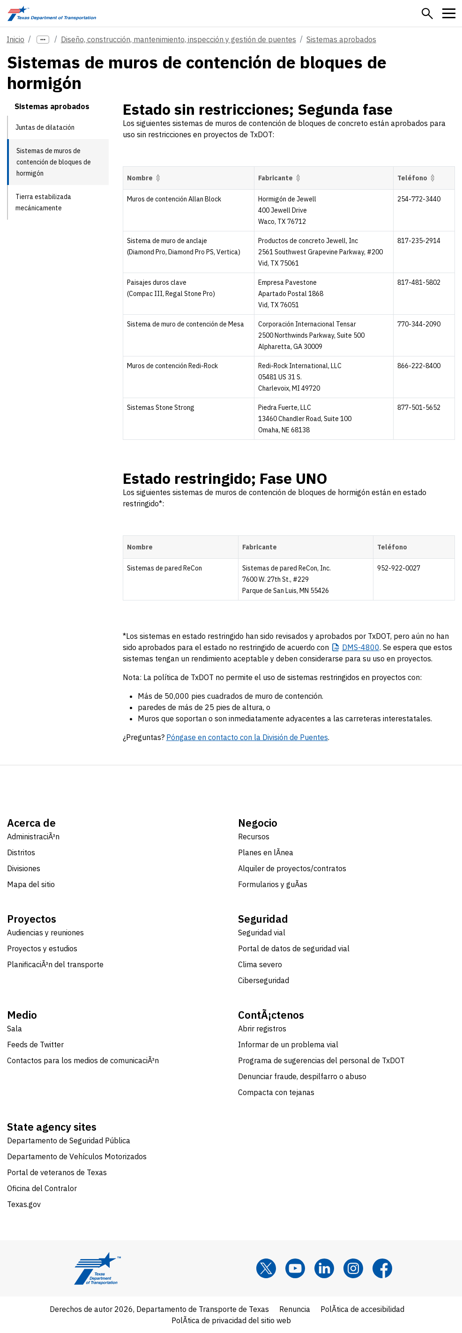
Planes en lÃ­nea (265, 852)
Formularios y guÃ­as (272, 884)
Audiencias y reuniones (45, 932)
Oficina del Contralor (42, 1188)
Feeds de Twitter (35, 1044)
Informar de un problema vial (288, 1044)
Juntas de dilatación (45, 127)
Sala (14, 1028)
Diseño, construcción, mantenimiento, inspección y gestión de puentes (178, 39)
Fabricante (280, 178)
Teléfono (417, 178)
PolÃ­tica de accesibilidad (362, 1309)
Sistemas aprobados (341, 39)
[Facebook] (382, 1268)
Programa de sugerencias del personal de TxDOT (321, 1060)
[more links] (43, 40)
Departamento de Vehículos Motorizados (77, 1156)
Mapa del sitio (31, 884)
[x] (266, 1268)
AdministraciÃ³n (33, 836)
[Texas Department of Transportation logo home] (52, 13)
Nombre (145, 178)
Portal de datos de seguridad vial (294, 948)
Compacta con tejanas (276, 1092)
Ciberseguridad (263, 980)
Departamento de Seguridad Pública (68, 1140)
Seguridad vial (261, 932)
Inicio (15, 39)
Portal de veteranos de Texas (57, 1172)
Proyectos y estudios (42, 948)
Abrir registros (262, 1028)
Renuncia (294, 1309)
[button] (427, 13)
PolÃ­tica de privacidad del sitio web (231, 1320)
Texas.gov (24, 1204)
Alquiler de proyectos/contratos (292, 868)
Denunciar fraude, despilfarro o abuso (302, 1076)
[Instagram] (353, 1268)
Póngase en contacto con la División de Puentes (247, 737)
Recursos (253, 836)
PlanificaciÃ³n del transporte (55, 964)
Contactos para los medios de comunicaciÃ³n (83, 1060)
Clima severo (260, 964)
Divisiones (23, 868)
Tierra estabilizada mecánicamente (43, 202)
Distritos (21, 852)
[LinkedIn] (324, 1268)
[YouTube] (295, 1268)
